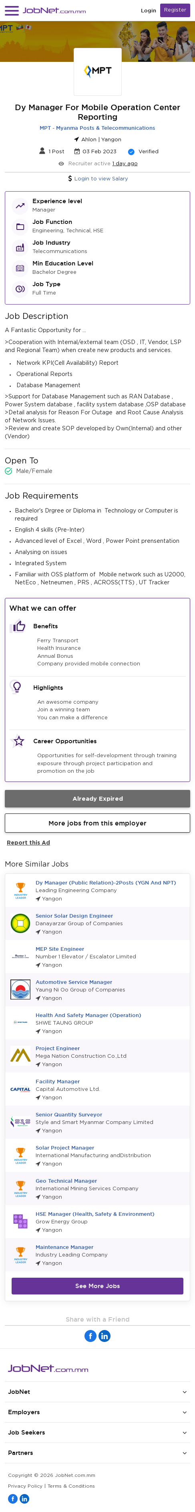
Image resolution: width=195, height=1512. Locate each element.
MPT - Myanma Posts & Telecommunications (97, 128)
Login (148, 10)
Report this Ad (28, 842)
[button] (12, 10)
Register (175, 10)
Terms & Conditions (71, 1486)
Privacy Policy (25, 1486)
